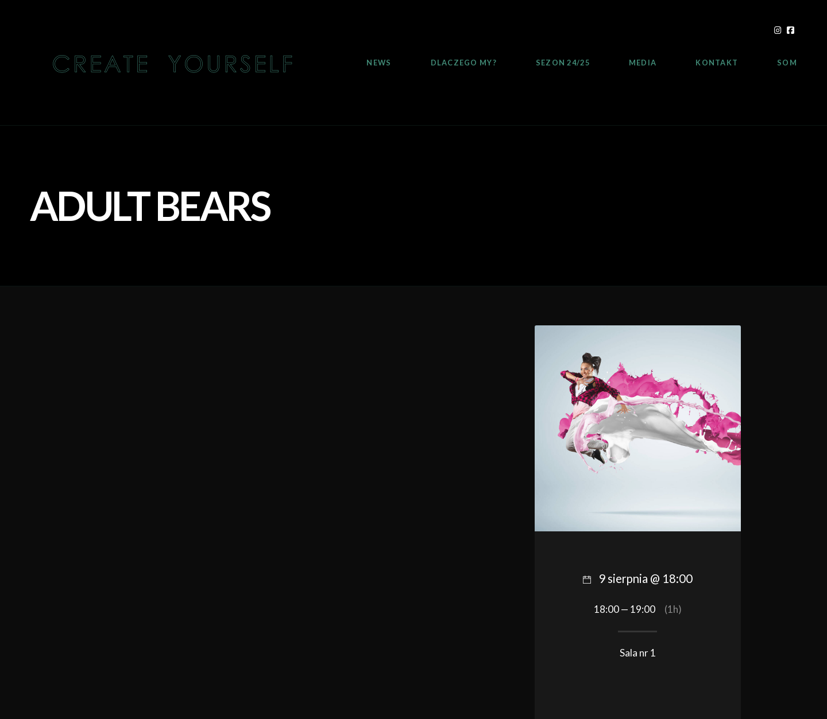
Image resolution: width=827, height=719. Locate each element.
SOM (787, 62)
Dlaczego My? (464, 62)
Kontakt (716, 62)
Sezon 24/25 (563, 62)
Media (642, 62)
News (378, 62)
